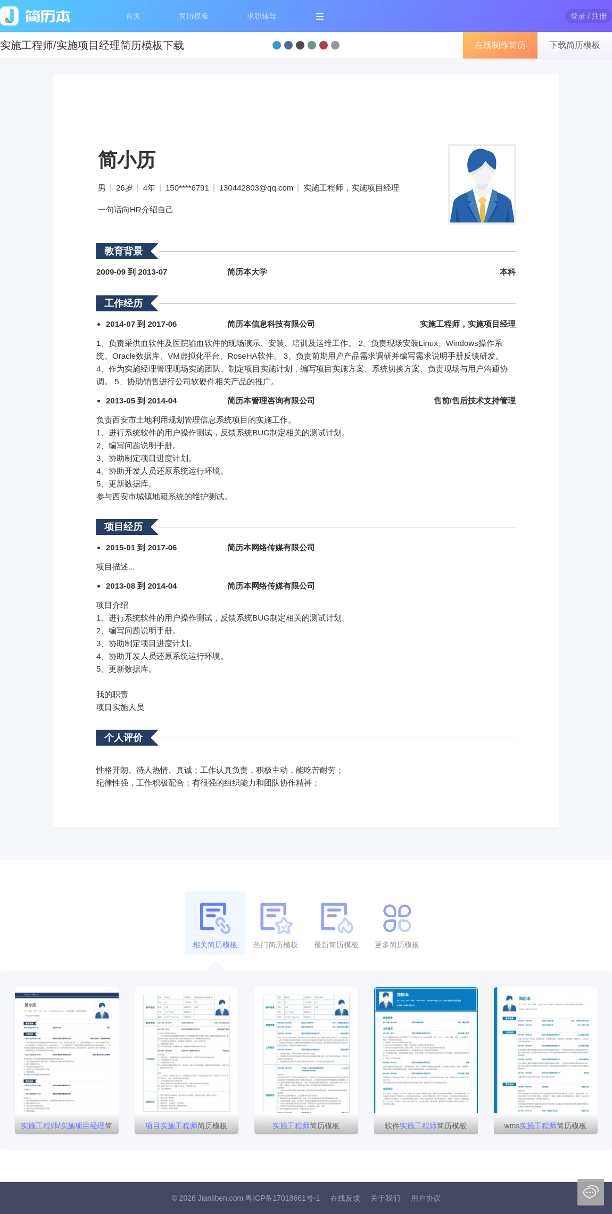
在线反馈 (345, 1198)
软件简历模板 (426, 1125)
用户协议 (426, 1198)
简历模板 (194, 16)
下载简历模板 (574, 44)
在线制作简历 (500, 44)
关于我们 (385, 1198)
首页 (133, 16)
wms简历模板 (546, 1125)
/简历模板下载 (66, 1127)
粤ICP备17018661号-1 (282, 1198)
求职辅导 (262, 16)
